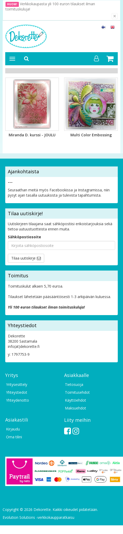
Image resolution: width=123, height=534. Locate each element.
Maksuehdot (75, 408)
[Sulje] (115, 16)
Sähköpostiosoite (24, 236)
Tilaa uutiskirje (23, 258)
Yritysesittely (16, 384)
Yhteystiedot (16, 392)
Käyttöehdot (75, 400)
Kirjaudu (13, 429)
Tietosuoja (74, 384)
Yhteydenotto (17, 400)
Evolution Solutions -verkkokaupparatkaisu (38, 517)
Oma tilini (14, 436)
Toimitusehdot (77, 392)
